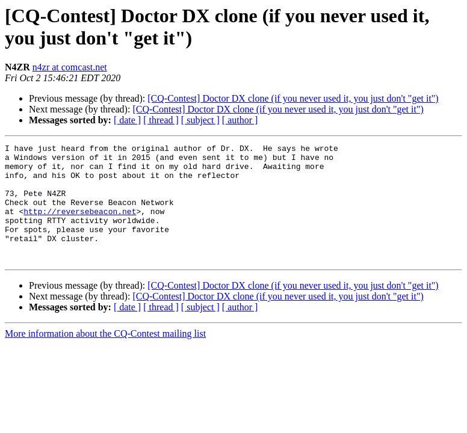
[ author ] (240, 120)
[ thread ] (161, 120)
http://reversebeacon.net (79, 225)
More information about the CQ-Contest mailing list (105, 357)
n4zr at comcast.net (69, 67)
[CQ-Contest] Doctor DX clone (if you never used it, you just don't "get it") (292, 98)
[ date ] (127, 120)
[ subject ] (200, 120)
